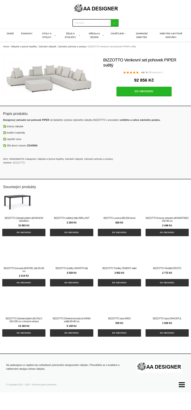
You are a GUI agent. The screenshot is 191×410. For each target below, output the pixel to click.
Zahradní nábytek (142, 35)
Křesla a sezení (94, 35)
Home (6, 46)
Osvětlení (117, 33)
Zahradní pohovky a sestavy (72, 46)
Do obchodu (144, 91)
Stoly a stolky (47, 35)
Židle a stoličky (70, 35)
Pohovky (27, 33)
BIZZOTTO (19, 162)
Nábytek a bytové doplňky (171, 35)
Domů (10, 33)
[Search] (114, 22)
